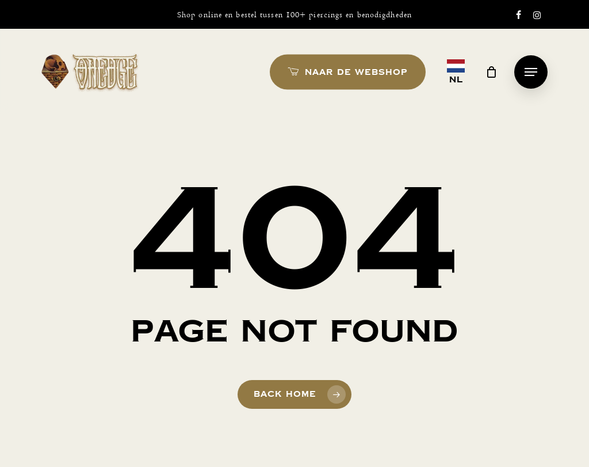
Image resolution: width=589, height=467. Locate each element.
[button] (531, 72)
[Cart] (491, 72)
